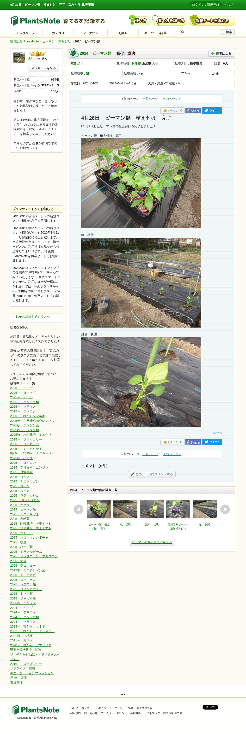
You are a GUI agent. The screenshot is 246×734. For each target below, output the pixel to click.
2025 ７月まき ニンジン (29, 467)
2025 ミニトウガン (24, 481)
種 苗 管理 (18, 678)
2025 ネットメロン (25, 500)
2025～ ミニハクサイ (27, 449)
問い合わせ (90, 713)
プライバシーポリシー (113, 713)
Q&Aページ (104, 707)
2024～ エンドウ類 (24, 617)
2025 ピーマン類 (23, 509)
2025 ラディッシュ (24, 495)
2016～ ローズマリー (26, 664)
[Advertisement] (36, 179)
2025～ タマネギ (23, 392)
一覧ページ (150, 98)
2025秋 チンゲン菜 (24, 425)
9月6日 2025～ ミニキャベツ (32, 453)
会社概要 (135, 713)
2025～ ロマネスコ (24, 444)
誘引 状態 (152, 524)
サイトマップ (152, 713)
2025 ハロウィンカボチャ (29, 537)
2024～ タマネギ (23, 612)
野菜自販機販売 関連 (25, 650)
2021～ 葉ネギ (21, 640)
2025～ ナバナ (21, 397)
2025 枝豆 (18, 542)
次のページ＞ (172, 98)
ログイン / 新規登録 (206, 4)
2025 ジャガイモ (23, 598)
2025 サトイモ (21, 533)
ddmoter (34, 58)
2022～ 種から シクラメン (32, 631)
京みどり (64, 41)
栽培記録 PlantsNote (24, 41)
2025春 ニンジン (23, 603)
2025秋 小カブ (21, 458)
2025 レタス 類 (23, 584)
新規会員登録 (144, 707)
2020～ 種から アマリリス (30, 645)
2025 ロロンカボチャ (26, 589)
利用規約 (75, 713)
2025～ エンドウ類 (24, 402)
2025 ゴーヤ (20, 486)
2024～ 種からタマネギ (27, 626)
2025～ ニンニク (23, 411)
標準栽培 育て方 (172, 713)
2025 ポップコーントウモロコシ (34, 556)
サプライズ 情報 (22, 668)
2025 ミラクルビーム (26, 551)
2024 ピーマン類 (95, 53)
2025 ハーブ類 (21, 547)
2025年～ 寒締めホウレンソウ (32, 421)
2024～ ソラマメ (23, 621)
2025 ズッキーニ (23, 579)
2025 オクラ (20, 505)
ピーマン (48, 41)
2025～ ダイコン (23, 462)
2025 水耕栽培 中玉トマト (30, 528)
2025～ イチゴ (21, 388)
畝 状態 (125, 524)
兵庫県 (136, 63)
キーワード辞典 (124, 707)
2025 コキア (20, 477)
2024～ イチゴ (21, 608)
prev (78, 509)
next (225, 509)
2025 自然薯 (20, 519)
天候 (155, 63)
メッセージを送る (43, 68)
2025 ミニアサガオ (24, 514)
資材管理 (16, 682)
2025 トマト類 (21, 593)
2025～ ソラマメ (23, 406)
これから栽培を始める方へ (31, 316)
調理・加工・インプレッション (32, 673)
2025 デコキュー (23, 565)
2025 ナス (18, 561)
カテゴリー (88, 707)
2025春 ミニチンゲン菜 (27, 570)
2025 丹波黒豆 (21, 472)
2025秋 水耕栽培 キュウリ (30, 434)
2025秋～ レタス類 (24, 430)
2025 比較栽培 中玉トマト (30, 523)
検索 (229, 32)
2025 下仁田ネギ (23, 575)
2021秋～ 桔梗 (21, 636)
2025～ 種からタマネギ (27, 416)
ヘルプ (229, 4)
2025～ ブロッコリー (26, 439)
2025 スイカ (20, 491)
